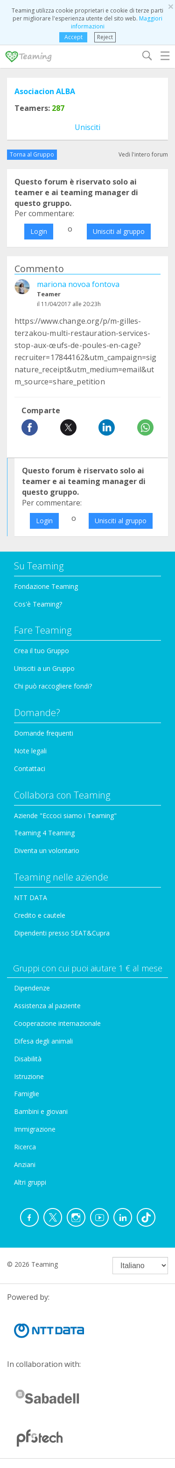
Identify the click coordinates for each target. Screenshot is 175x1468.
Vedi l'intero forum (143, 154)
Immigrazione (35, 1129)
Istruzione (29, 1076)
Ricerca (25, 1146)
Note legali (30, 750)
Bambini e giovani (41, 1111)
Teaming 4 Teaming (44, 832)
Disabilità (28, 1058)
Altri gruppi (30, 1182)
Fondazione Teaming (46, 586)
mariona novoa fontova (78, 284)
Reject (105, 37)
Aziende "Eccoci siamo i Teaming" (65, 815)
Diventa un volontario (46, 850)
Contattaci (29, 768)
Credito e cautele (39, 915)
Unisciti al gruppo (119, 231)
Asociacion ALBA (44, 91)
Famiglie (26, 1093)
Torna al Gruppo (32, 154)
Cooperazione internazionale (57, 1023)
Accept (73, 37)
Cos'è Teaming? (38, 604)
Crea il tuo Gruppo (41, 650)
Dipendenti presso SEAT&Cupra (62, 933)
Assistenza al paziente (47, 1005)
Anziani (24, 1164)
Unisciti (87, 127)
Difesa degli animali (43, 1041)
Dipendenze (32, 987)
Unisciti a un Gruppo (44, 668)
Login (38, 231)
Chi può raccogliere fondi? (53, 686)
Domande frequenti (43, 733)
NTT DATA (30, 897)
